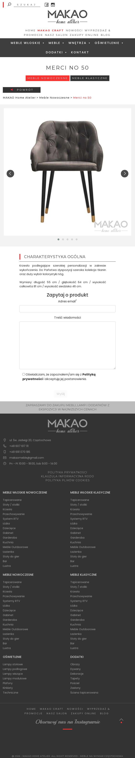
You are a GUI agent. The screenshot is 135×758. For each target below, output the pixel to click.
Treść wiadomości (67, 317)
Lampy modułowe (15, 678)
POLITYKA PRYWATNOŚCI (67, 472)
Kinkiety (8, 688)
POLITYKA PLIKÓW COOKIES (67, 480)
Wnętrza (79, 43)
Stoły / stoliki (11, 505)
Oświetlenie (109, 43)
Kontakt (80, 52)
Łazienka (8, 552)
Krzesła (7, 509)
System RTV (10, 519)
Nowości (74, 30)
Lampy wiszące (13, 674)
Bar (5, 561)
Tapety (75, 678)
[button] (58, 239)
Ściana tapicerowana (84, 692)
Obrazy (75, 664)
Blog (105, 34)
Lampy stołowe (13, 664)
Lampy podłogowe (15, 669)
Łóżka (6, 523)
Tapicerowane (12, 500)
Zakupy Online (84, 34)
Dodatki (57, 52)
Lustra (7, 566)
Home (30, 30)
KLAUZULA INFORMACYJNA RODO (67, 476)
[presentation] (10, 173)
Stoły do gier (11, 556)
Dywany (75, 669)
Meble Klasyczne (90, 78)
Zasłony (75, 688)
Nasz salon (56, 34)
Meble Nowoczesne (48, 78)
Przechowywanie (14, 514)
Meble (57, 43)
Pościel (74, 683)
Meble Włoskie (28, 43)
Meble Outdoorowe (15, 547)
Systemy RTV (78, 519)
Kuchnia (8, 542)
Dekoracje (77, 674)
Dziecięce (9, 528)
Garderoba (10, 538)
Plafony (8, 683)
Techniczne (10, 692)
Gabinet (8, 533)
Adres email (67, 301)
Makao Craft (51, 30)
